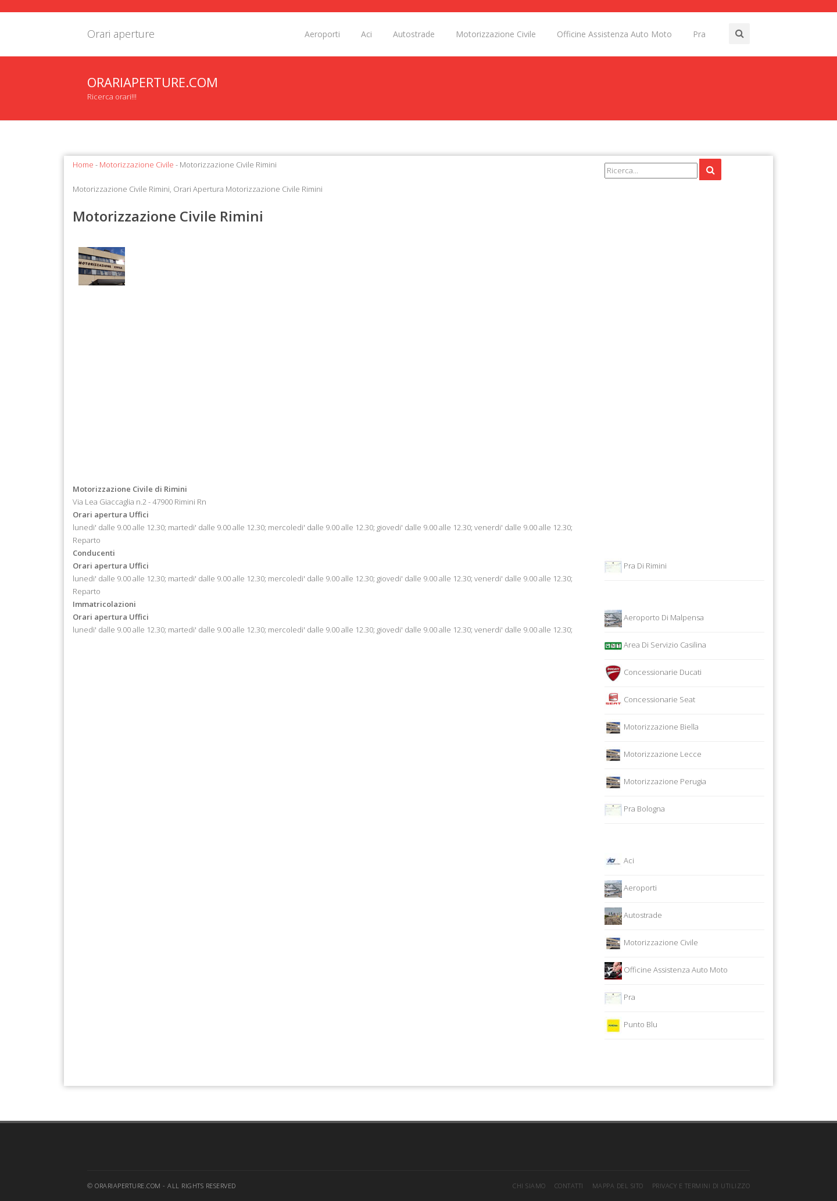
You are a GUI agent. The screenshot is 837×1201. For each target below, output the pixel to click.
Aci (366, 34)
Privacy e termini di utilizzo (701, 1185)
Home (83, 164)
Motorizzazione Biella (651, 728)
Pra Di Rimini (635, 567)
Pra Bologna (634, 809)
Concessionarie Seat (649, 700)
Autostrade (414, 34)
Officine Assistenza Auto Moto (614, 34)
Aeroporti (322, 34)
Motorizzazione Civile (496, 34)
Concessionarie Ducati (653, 673)
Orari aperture (121, 34)
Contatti (569, 1185)
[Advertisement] (330, 389)
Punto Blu (630, 1025)
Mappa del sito (617, 1185)
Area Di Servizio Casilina (655, 646)
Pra (699, 34)
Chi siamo (529, 1185)
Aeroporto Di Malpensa (654, 618)
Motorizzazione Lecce (653, 755)
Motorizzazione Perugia (655, 782)
